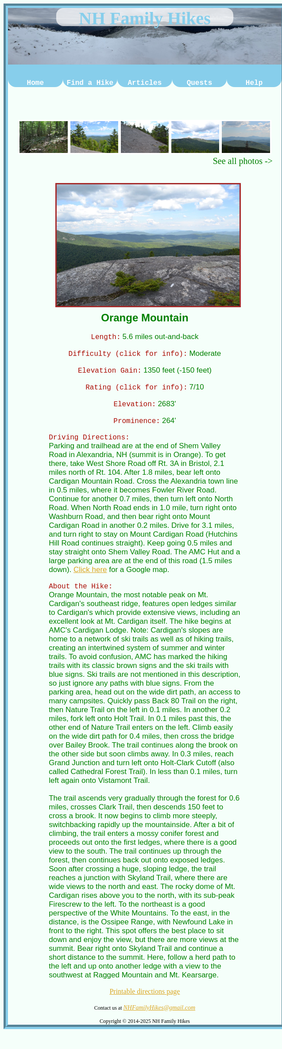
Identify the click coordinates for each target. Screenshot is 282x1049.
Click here (90, 576)
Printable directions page (144, 999)
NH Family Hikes (145, 18)
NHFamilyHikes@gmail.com (159, 1015)
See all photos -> (243, 161)
